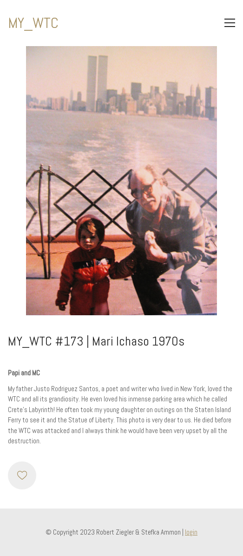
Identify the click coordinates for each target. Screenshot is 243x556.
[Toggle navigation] (229, 23)
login (191, 532)
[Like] (22, 475)
